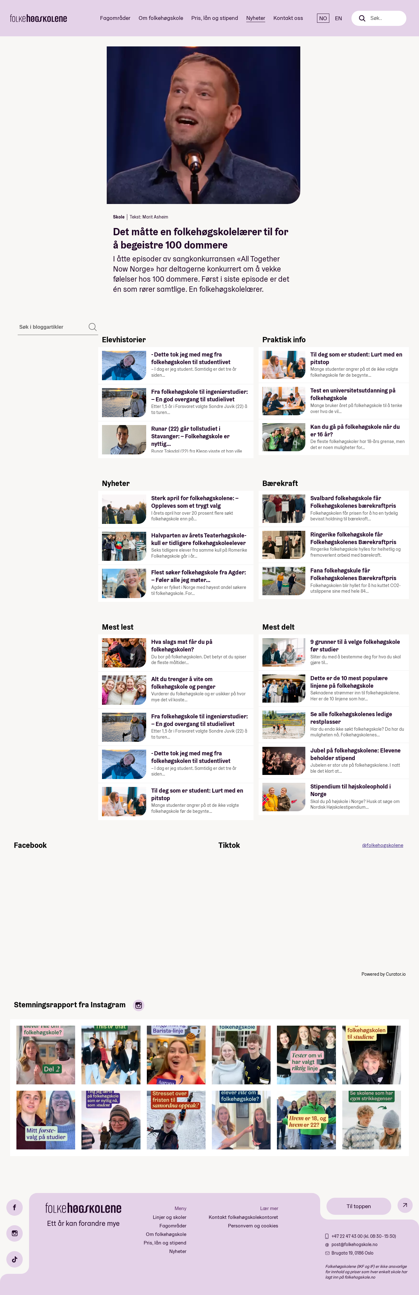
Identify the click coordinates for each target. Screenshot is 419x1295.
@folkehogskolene (382, 845)
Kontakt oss (288, 17)
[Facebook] (14, 1207)
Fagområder (115, 17)
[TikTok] (14, 1259)
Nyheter (255, 17)
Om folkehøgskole (161, 17)
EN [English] (338, 18)
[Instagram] (14, 1233)
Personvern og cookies (253, 1225)
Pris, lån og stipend (214, 17)
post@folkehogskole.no (355, 1244)
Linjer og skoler (169, 1217)
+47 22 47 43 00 (347, 1236)
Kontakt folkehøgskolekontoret (243, 1217)
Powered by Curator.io (384, 974)
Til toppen (359, 1206)
